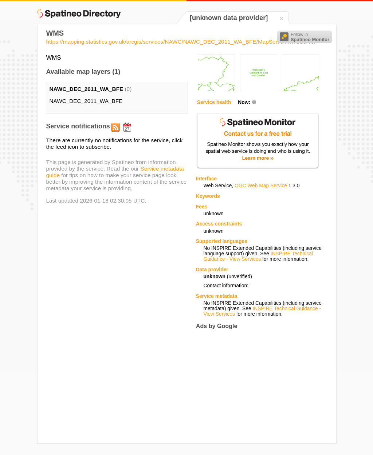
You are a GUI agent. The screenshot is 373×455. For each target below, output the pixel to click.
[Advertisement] (257, 386)
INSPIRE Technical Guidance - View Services (258, 256)
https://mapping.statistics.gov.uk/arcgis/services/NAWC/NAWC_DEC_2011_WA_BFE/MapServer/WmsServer (181, 42)
